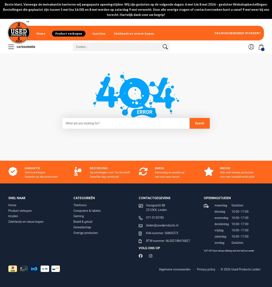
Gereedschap (82, 227)
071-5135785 (155, 217)
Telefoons (80, 205)
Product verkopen (68, 33)
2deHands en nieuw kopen (134, 33)
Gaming (78, 216)
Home (40, 33)
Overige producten (85, 233)
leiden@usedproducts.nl (162, 225)
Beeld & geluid (82, 221)
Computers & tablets (87, 210)
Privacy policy (206, 269)
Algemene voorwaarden (175, 269)
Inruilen (98, 33)
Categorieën (21, 46)
